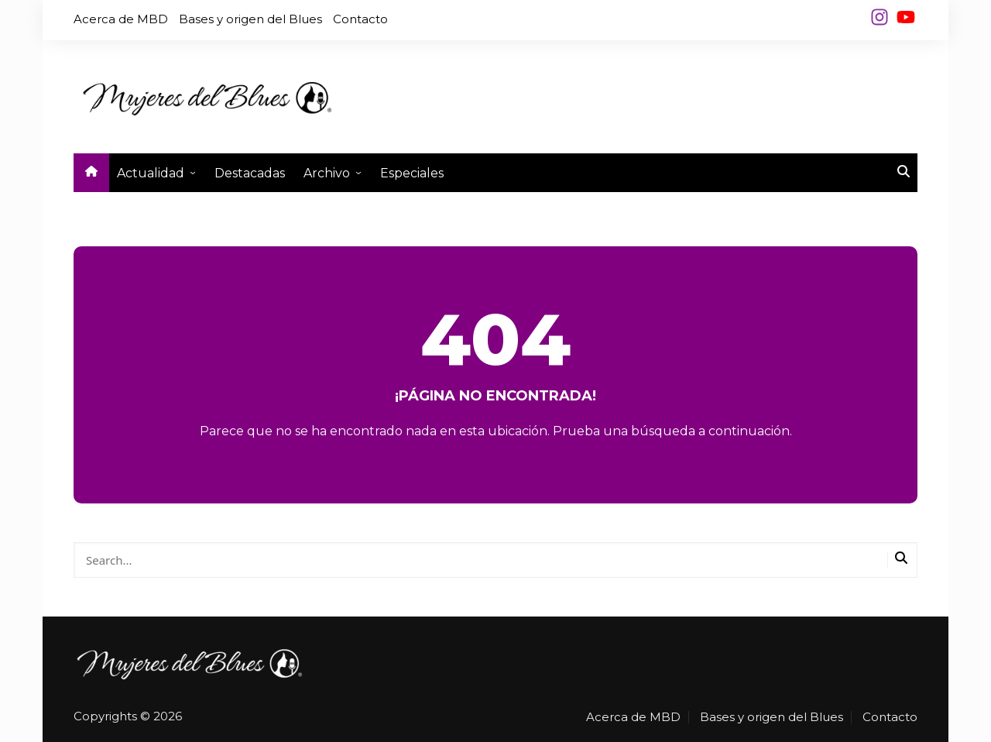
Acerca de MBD (121, 19)
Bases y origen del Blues (250, 19)
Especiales (412, 173)
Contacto (360, 19)
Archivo (326, 173)
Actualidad (150, 173)
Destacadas (249, 173)
